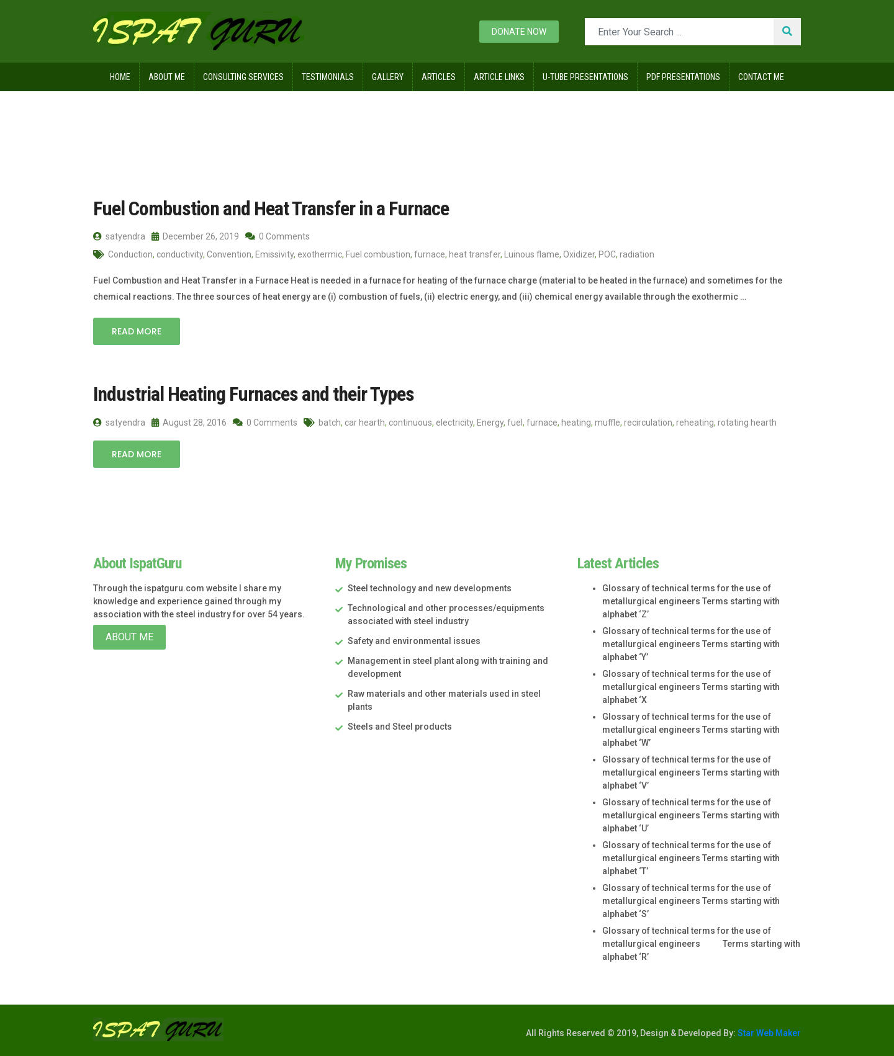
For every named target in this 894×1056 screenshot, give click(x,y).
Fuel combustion (378, 254)
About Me (166, 77)
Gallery (388, 77)
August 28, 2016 (189, 422)
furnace (429, 254)
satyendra (119, 236)
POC (607, 254)
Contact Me (761, 77)
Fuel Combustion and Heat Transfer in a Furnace (271, 208)
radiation (637, 254)
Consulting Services (243, 77)
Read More (136, 331)
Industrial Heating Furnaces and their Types (253, 394)
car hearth (365, 422)
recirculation (648, 422)
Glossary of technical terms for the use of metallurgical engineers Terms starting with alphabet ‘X (691, 687)
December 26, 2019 (195, 236)
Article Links (499, 77)
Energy (490, 422)
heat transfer (474, 254)
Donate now (519, 32)
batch (329, 422)
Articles (439, 77)
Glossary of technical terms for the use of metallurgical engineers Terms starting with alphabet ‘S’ (691, 901)
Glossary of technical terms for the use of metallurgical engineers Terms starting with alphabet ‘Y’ (691, 644)
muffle (607, 422)
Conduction (130, 254)
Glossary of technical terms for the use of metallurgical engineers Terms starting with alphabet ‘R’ (701, 944)
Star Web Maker (768, 1033)
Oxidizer (579, 254)
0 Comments (277, 236)
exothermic (319, 254)
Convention (229, 254)
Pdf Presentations (683, 77)
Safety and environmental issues (414, 641)
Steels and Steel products (400, 727)
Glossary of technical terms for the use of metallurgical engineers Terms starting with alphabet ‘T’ (691, 858)
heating (576, 422)
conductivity (179, 254)
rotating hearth (747, 422)
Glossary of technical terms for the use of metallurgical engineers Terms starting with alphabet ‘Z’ (691, 601)
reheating (695, 422)
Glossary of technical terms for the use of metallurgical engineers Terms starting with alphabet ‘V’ (691, 772)
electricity (454, 422)
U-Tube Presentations (585, 77)
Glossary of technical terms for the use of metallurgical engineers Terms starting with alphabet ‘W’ (691, 730)
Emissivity (274, 254)
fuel (515, 422)
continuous (410, 422)
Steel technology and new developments (430, 588)
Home (120, 77)
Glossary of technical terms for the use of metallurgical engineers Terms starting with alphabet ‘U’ (691, 815)
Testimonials (328, 77)
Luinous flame (531, 254)
